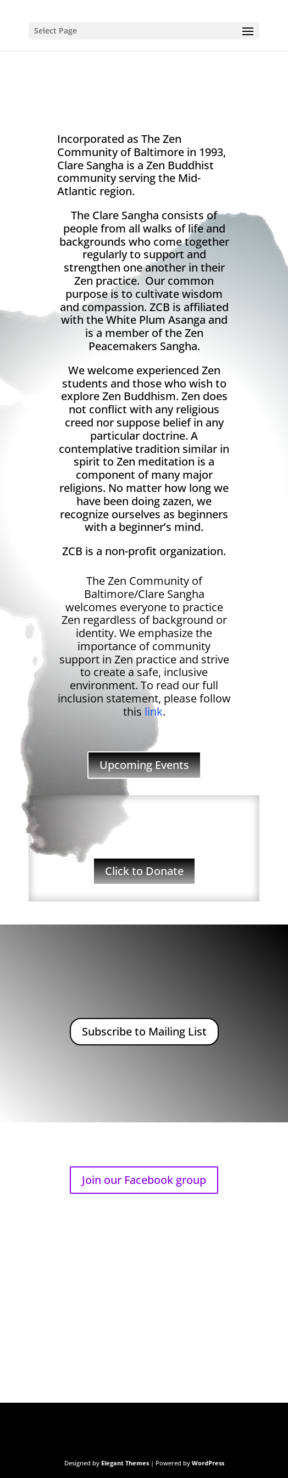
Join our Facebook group (144, 1179)
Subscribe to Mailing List (144, 1031)
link (154, 711)
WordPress (208, 1463)
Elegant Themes (125, 1463)
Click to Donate (144, 870)
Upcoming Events (144, 764)
